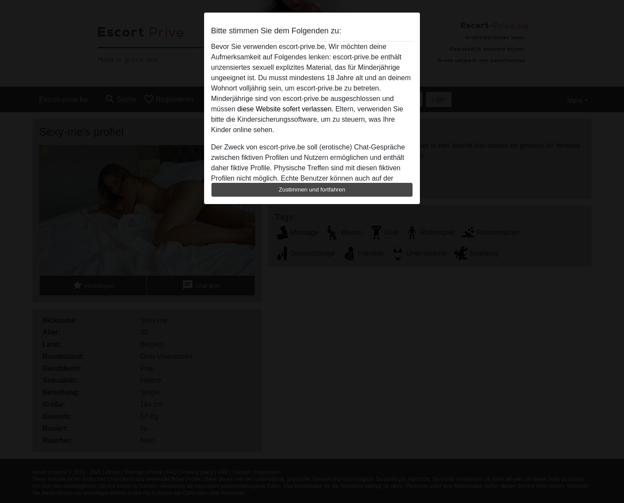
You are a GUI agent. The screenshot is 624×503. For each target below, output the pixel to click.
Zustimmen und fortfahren (312, 189)
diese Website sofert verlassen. (285, 109)
